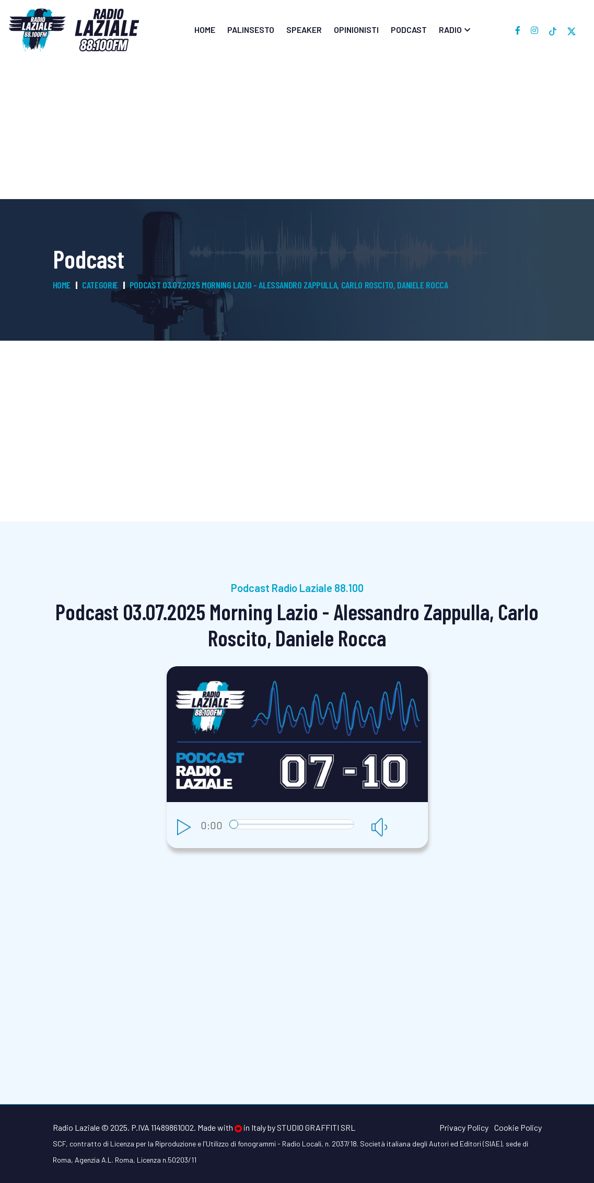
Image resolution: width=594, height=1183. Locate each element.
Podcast (409, 29)
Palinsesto (250, 29)
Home (204, 29)
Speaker (304, 29)
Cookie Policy (518, 1127)
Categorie (100, 285)
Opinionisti (356, 29)
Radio (450, 29)
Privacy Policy (463, 1127)
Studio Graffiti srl (316, 1127)
